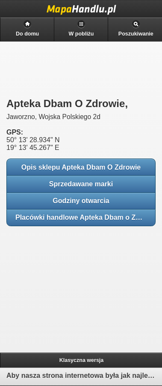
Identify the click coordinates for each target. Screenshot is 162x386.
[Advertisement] (68, 286)
